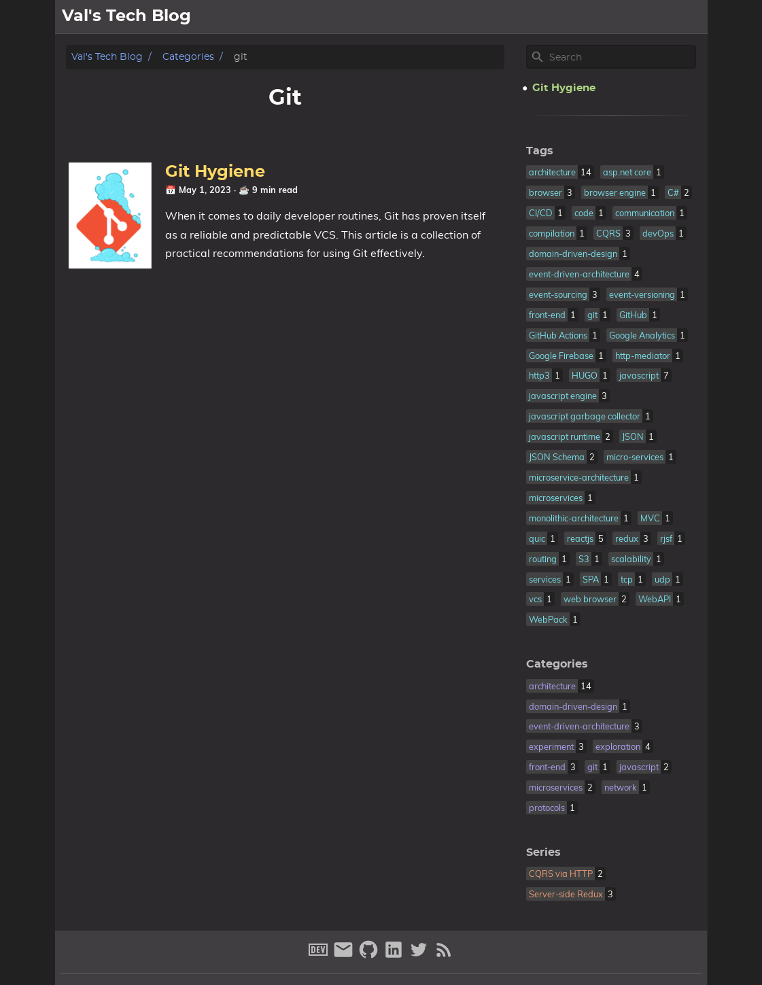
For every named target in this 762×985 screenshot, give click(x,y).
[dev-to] (319, 955)
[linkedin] (395, 955)
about (590, 17)
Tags (539, 150)
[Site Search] (621, 57)
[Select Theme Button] (551, 17)
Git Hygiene (215, 172)
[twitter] (420, 955)
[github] (370, 955)
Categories (188, 57)
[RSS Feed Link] (444, 955)
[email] (345, 955)
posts (633, 17)
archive (681, 17)
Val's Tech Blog (107, 57)
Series (543, 852)
